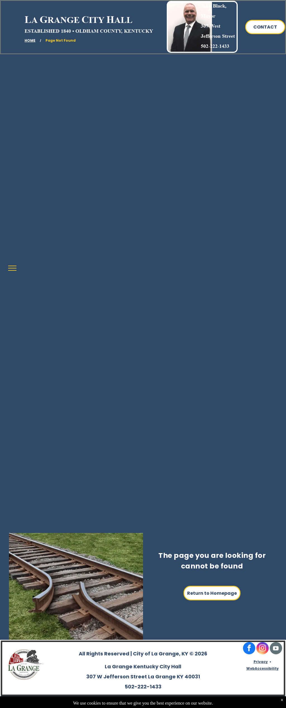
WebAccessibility (262, 668)
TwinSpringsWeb (266, 701)
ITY (96, 20)
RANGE (63, 20)
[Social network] (276, 649)
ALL (123, 20)
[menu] (12, 268)
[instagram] (262, 649)
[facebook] (249, 649)
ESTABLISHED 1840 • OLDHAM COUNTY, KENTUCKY (89, 31)
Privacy (261, 661)
